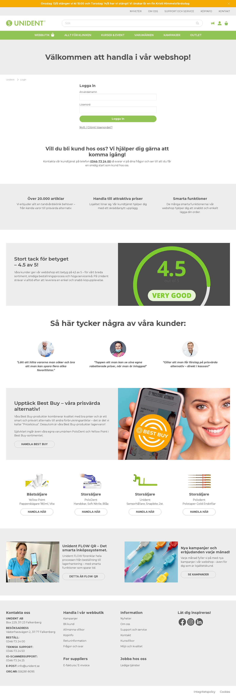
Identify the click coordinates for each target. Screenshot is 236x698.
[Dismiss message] (228, 3)
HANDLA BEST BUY (34, 444)
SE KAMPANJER (198, 574)
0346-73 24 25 (15, 660)
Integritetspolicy (204, 691)
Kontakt (224, 11)
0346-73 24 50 (15, 650)
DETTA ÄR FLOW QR (83, 576)
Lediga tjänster (130, 665)
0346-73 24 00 (15, 641)
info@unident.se (29, 666)
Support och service (179, 11)
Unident (10, 80)
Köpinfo (206, 11)
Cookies (225, 691)
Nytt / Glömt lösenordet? (95, 127)
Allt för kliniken (77, 35)
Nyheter (136, 11)
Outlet (196, 35)
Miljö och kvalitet (131, 646)
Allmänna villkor (74, 629)
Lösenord (84, 104)
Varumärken (144, 35)
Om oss (153, 11)
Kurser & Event (113, 35)
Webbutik (44, 35)
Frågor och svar (73, 646)
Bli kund (68, 624)
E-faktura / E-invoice (76, 665)
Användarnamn (88, 92)
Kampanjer (172, 35)
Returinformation (74, 640)
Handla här (37, 511)
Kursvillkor (127, 640)
